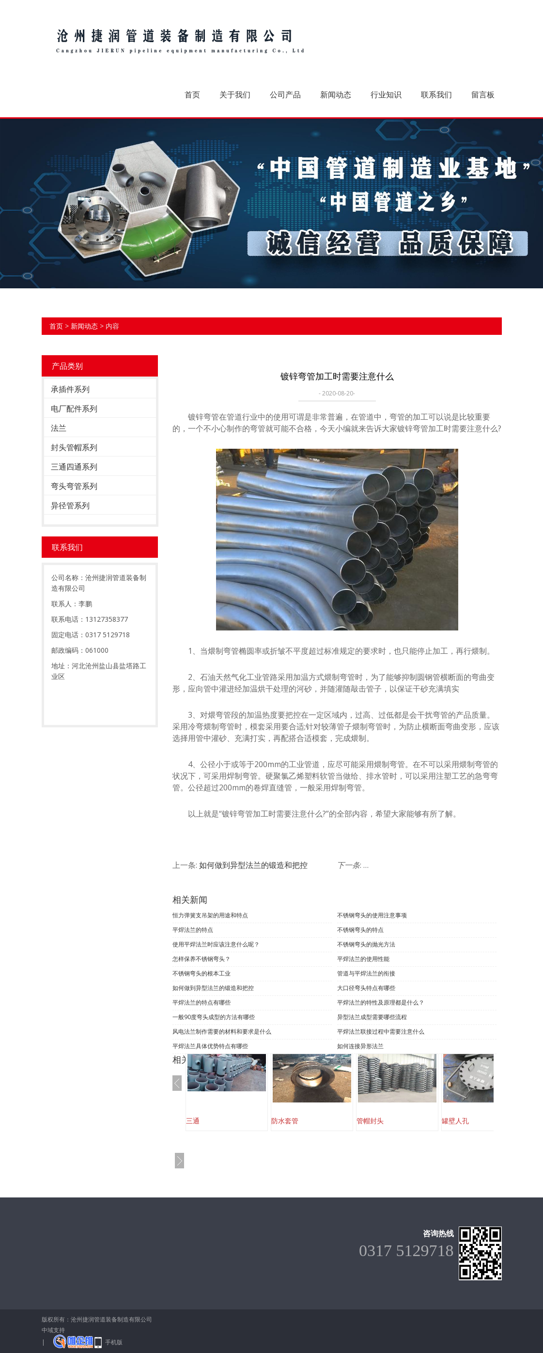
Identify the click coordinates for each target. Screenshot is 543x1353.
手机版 (114, 1342)
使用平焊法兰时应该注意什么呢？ (216, 944)
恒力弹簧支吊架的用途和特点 (210, 915)
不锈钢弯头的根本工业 (201, 973)
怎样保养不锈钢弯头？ (201, 959)
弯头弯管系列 (74, 486)
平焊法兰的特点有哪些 (201, 1002)
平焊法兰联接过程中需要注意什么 (380, 1031)
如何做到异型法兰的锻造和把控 (253, 865)
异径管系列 (70, 505)
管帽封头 (370, 1120)
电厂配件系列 (74, 408)
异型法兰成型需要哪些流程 (372, 1017)
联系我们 (436, 94)
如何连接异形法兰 (360, 1046)
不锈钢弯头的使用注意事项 (372, 915)
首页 (192, 94)
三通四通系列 (74, 466)
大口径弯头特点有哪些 (366, 988)
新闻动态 (335, 94)
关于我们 (234, 94)
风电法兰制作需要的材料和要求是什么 (221, 1031)
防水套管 (284, 1120)
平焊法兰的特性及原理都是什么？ (380, 1002)
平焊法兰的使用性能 (363, 959)
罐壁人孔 (455, 1120)
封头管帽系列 (74, 447)
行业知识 (386, 94)
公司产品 (285, 94)
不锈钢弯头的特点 (360, 930)
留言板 (483, 94)
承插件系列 (70, 389)
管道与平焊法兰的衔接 (366, 973)
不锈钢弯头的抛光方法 (366, 944)
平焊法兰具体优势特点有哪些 (210, 1046)
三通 (193, 1120)
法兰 (58, 428)
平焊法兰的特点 (192, 930)
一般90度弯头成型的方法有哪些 (213, 1017)
